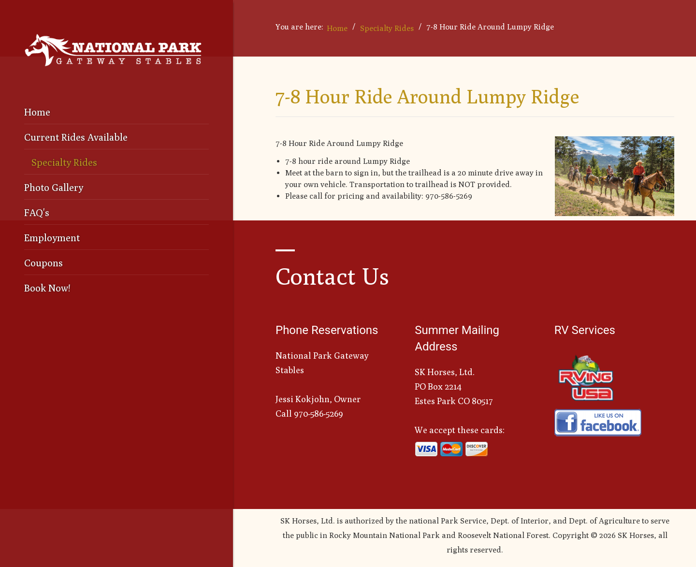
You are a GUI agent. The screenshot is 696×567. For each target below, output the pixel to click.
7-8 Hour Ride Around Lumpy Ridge (427, 96)
